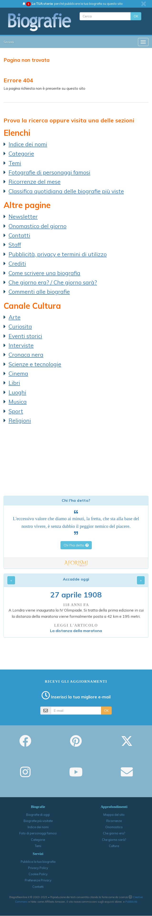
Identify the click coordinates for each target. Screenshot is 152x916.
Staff (15, 244)
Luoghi (17, 392)
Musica (18, 401)
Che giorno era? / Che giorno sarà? (53, 282)
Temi (15, 163)
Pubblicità (131, 901)
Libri (14, 382)
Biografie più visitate (38, 821)
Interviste (21, 345)
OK (136, 16)
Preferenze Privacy (38, 880)
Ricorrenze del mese (35, 181)
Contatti (19, 235)
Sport (16, 411)
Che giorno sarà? (114, 840)
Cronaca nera (26, 354)
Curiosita (20, 326)
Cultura (114, 846)
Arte (14, 317)
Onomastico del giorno (37, 226)
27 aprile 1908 (76, 594)
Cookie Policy (38, 874)
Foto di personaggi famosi (38, 833)
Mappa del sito (114, 815)
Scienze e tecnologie (35, 364)
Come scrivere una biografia (44, 273)
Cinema (18, 373)
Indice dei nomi (28, 144)
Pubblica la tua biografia (38, 862)
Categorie (21, 153)
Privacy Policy (38, 868)
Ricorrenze (114, 821)
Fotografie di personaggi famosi (49, 172)
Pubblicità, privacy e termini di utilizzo (58, 254)
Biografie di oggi (38, 815)
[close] (143, 3)
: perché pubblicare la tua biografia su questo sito (73, 3)
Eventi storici (25, 336)
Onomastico (114, 827)
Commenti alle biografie (39, 291)
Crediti (17, 263)
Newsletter (23, 216)
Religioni (20, 420)
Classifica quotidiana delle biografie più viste (66, 191)
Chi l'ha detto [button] (76, 545)
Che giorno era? (114, 833)
